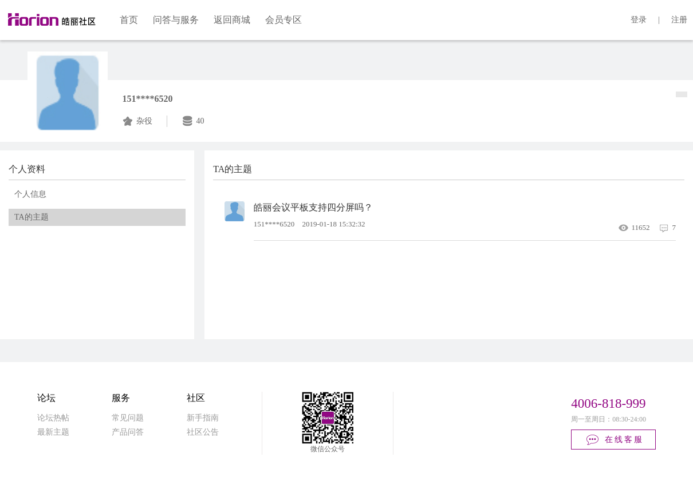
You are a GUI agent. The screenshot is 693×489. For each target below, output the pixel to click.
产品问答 (128, 432)
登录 (639, 19)
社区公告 (203, 432)
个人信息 (30, 194)
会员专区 (283, 20)
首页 (129, 20)
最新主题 (53, 432)
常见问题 (128, 418)
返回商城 (232, 20)
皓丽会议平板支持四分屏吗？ (313, 207)
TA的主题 (31, 217)
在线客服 (614, 440)
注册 (679, 19)
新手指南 (203, 418)
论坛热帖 (53, 418)
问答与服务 (176, 20)
